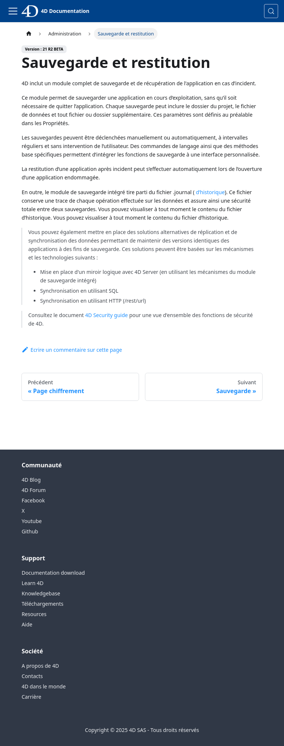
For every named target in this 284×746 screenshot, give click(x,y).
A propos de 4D (40, 665)
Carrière (31, 696)
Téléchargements (42, 603)
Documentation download (53, 572)
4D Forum (33, 490)
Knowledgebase (40, 593)
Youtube (31, 521)
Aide (26, 624)
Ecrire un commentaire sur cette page (71, 349)
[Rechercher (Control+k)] (271, 11)
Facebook (33, 500)
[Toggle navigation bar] (12, 11)
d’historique (210, 192)
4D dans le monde (43, 686)
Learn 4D (32, 583)
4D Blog (31, 479)
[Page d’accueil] (28, 33)
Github (29, 531)
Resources (33, 614)
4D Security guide (106, 315)
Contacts (32, 676)
